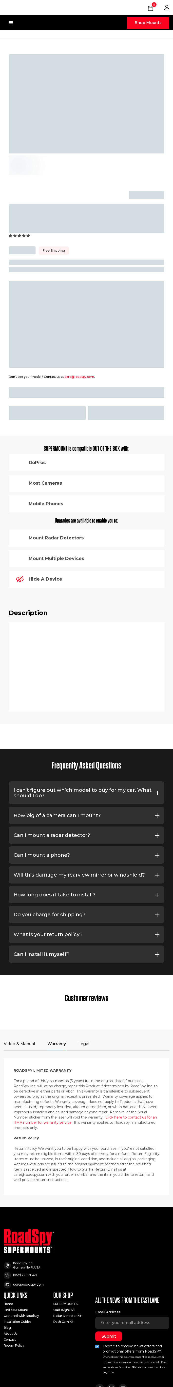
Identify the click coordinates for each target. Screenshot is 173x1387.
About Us (10, 1333)
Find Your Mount (16, 1309)
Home (8, 1303)
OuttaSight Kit (64, 1309)
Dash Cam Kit (63, 1321)
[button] (151, 8)
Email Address (108, 1312)
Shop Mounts (148, 22)
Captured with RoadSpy (21, 1315)
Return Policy (14, 1345)
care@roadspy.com (79, 377)
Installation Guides (17, 1321)
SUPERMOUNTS (65, 1303)
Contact (10, 1339)
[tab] (19, 1046)
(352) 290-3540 (25, 1275)
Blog (7, 1327)
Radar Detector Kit (67, 1315)
